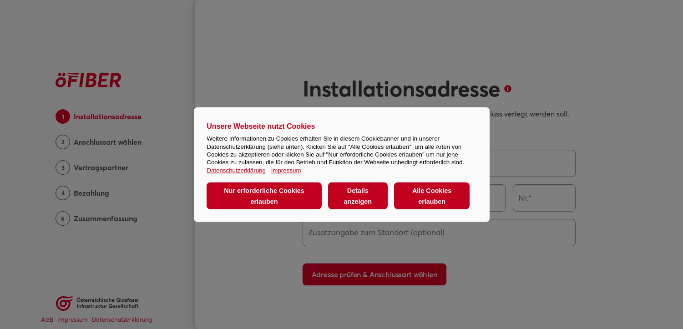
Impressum (286, 170)
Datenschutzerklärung (236, 170)
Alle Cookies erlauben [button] (431, 196)
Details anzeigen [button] (358, 196)
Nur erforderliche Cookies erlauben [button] (264, 196)
